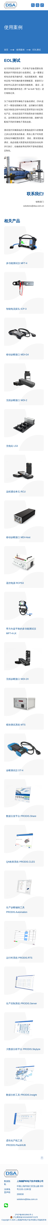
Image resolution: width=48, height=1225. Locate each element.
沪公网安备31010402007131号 (25, 1217)
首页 (6, 50)
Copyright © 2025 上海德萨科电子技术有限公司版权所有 (24, 1220)
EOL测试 (37, 50)
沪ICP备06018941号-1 (24, 1215)
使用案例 (20, 50)
